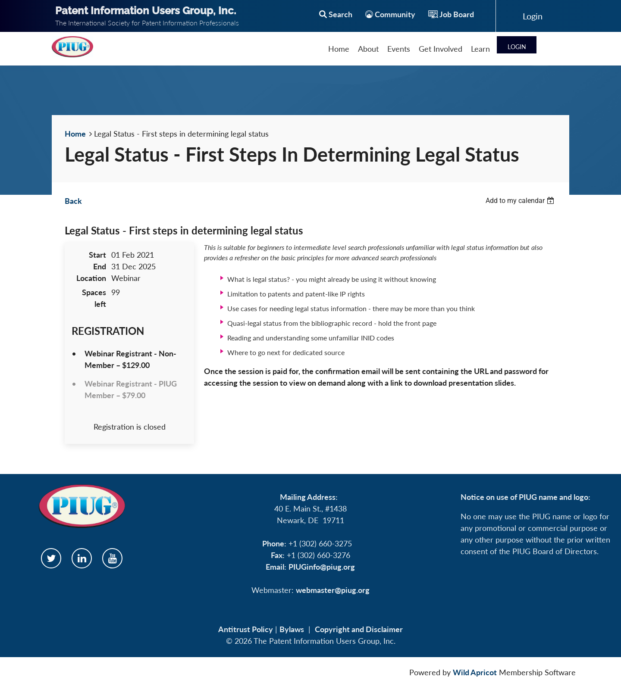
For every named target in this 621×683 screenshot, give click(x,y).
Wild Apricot (475, 672)
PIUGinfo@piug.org (322, 566)
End (99, 266)
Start (97, 254)
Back (73, 201)
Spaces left (94, 298)
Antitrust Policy (245, 629)
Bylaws (291, 629)
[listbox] (521, 200)
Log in (532, 16)
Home (75, 133)
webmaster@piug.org (333, 590)
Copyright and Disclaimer (359, 629)
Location (91, 278)
